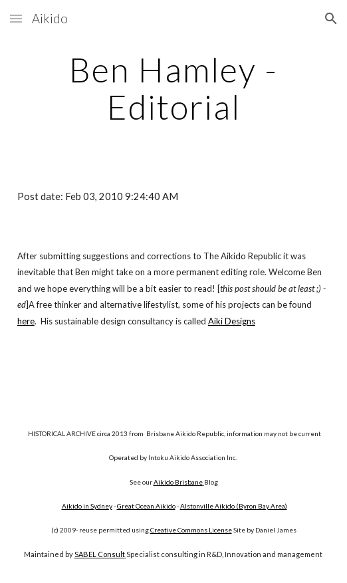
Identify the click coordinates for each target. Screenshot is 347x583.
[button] (16, 18)
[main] (173, 88)
